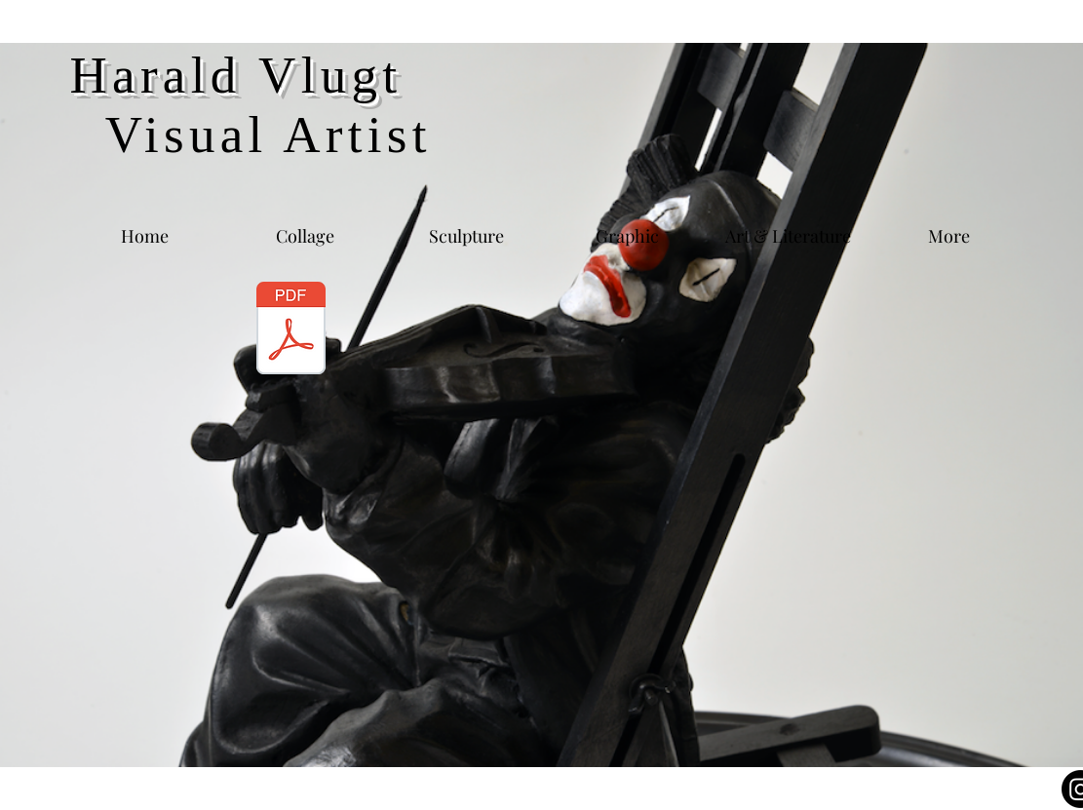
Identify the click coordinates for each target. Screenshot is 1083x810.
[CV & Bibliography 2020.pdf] (290, 330)
